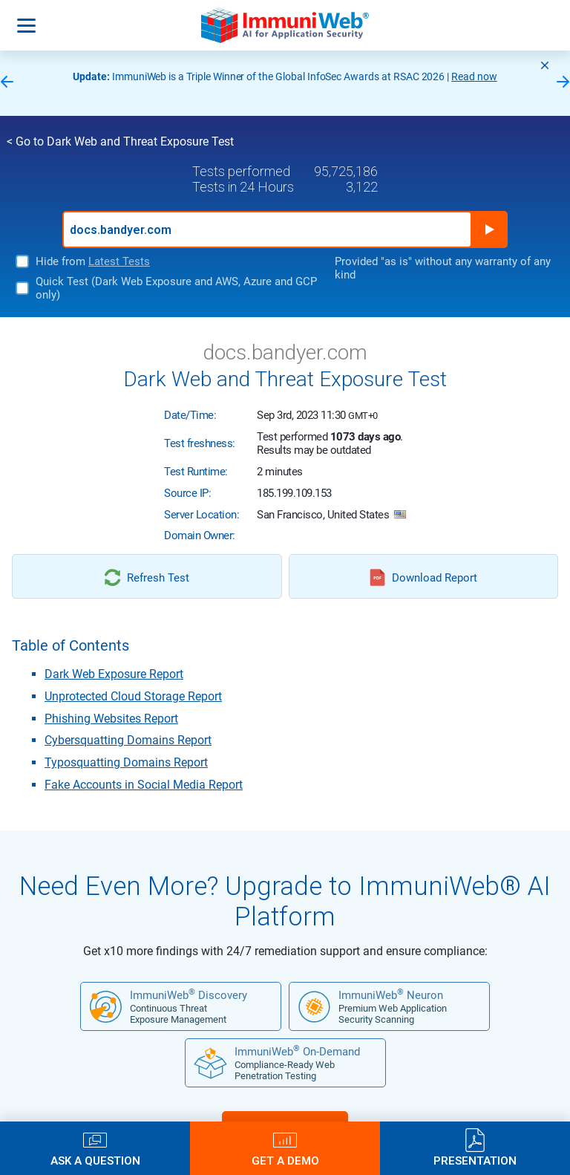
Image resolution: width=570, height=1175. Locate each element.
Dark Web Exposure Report (114, 674)
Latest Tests (119, 261)
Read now (474, 76)
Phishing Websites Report (111, 719)
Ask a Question (95, 1160)
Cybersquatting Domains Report (128, 740)
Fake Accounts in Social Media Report (144, 785)
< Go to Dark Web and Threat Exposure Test (120, 141)
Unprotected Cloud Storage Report (133, 696)
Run (489, 229)
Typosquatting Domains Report (126, 762)
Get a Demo (285, 1160)
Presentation (475, 1160)
